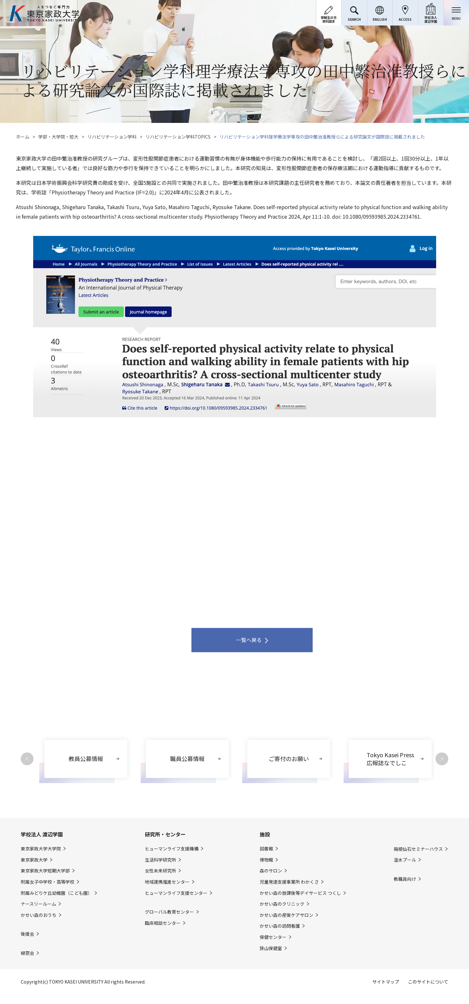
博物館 (266, 860)
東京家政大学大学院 (41, 849)
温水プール (405, 860)
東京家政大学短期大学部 (45, 871)
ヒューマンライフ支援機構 (171, 849)
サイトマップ (385, 981)
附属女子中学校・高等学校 (47, 882)
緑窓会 (27, 953)
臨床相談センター (163, 923)
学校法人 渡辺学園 (42, 834)
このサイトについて (428, 981)
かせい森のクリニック (282, 904)
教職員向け (405, 879)
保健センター (273, 937)
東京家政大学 (34, 860)
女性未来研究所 (160, 871)
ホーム (22, 136)
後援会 (27, 934)
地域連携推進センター (167, 882)
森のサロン (271, 871)
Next (441, 758)
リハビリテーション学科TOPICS (178, 136)
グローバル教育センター (169, 912)
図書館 (266, 849)
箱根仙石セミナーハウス (418, 849)
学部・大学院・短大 (58, 136)
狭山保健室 (271, 948)
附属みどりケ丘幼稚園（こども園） (56, 893)
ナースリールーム (38, 904)
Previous (27, 758)
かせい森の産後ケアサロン (286, 915)
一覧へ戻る (249, 640)
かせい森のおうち (38, 915)
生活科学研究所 (160, 860)
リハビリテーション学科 (112, 136)
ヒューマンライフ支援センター (176, 893)
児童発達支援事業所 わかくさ (289, 882)
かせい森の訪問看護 (280, 926)
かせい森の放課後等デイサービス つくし (300, 893)
